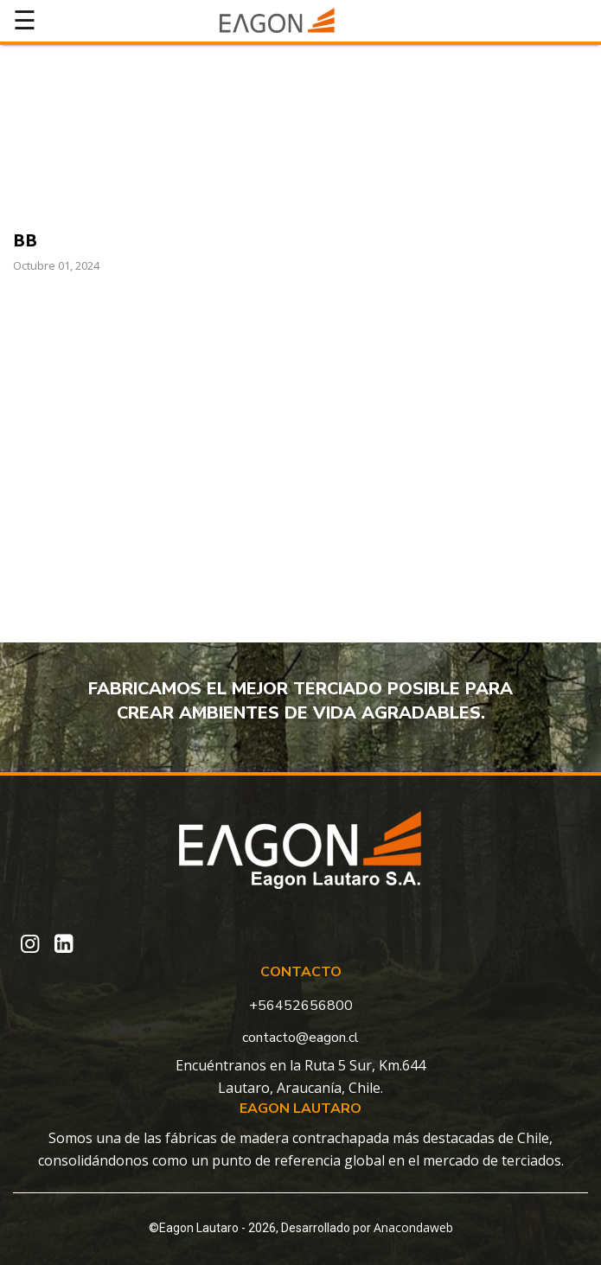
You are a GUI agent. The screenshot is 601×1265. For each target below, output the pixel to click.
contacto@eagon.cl (300, 1037)
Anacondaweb (413, 1227)
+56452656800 (301, 1005)
